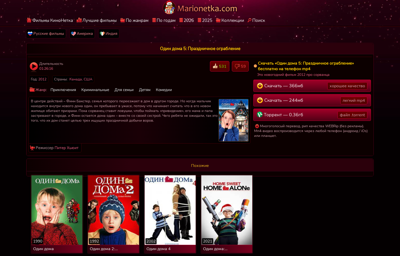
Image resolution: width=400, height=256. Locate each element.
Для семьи (124, 89)
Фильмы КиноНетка (52, 20)
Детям (145, 89)
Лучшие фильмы (99, 20)
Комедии (164, 89)
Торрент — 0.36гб (312, 115)
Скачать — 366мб (312, 86)
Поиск (258, 20)
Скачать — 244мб (312, 100)
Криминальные (95, 89)
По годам (166, 20)
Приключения (63, 89)
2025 (207, 20)
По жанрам (137, 20)
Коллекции (232, 20)
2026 (189, 20)
